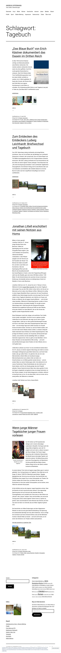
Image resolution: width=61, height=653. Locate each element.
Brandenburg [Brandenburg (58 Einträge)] (35, 583)
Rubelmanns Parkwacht (11, 630)
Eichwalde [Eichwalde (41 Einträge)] (42, 585)
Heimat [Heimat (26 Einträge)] (41, 588)
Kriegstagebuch (29, 121)
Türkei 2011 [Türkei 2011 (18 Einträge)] (33, 596)
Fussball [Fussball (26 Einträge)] (36, 587)
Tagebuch (22, 123)
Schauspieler (42, 553)
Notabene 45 (40, 121)
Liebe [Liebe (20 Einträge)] (37, 591)
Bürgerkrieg (30, 412)
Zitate (42, 14)
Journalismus (15, 414)
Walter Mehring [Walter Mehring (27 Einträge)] (45, 596)
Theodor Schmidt (20, 554)
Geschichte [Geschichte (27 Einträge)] (50, 587)
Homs (34, 412)
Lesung (28, 553)
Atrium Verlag (37, 119)
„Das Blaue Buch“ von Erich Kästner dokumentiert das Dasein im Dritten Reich (29, 52)
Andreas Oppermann (13, 5)
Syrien (32, 414)
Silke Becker (45, 121)
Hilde (25, 553)
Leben (41, 11)
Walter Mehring (19, 14)
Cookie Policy (4, 650)
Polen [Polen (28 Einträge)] (33, 594)
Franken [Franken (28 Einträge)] (48, 585)
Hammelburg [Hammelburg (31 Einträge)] (34, 588)
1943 (25, 119)
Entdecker (19, 209)
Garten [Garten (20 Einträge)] (43, 587)
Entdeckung (24, 209)
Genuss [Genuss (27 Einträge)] (46, 587)
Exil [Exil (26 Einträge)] (45, 585)
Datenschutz (36, 14)
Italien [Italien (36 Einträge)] (47, 588)
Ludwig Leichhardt (40, 209)
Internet (36, 11)
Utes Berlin (8, 636)
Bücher (23, 11)
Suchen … (8, 578)
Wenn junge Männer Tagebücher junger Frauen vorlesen (28, 431)
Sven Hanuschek (15, 123)
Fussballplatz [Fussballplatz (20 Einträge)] (40, 587)
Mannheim (32, 553)
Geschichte (30, 11)
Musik (52, 11)
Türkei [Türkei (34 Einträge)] (52, 594)
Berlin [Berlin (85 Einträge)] (46, 581)
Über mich (48, 14)
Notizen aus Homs (26, 414)
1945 (27, 119)
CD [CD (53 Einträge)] (44, 583)
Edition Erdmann (15, 207)
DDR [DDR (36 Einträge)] (46, 583)
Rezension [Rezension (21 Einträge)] (36, 594)
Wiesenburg (46, 211)
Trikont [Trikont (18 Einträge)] (50, 594)
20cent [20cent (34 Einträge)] (33, 581)
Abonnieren (37, 614)
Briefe (27, 206)
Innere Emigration (22, 121)
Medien (47, 11)
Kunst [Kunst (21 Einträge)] (35, 591)
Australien (23, 206)
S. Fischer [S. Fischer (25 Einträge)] (45, 594)
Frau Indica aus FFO (10, 628)
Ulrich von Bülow (27, 123)
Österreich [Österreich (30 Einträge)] (50, 596)
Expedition (33, 209)
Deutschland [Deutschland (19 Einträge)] (49, 583)
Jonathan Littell (39, 412)
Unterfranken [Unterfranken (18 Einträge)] (40, 596)
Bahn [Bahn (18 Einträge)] (43, 581)
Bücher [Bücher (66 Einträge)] (41, 583)
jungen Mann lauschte (28, 287)
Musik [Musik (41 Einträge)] (46, 591)
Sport (12, 14)
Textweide (8, 634)
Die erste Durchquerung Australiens (39, 206)
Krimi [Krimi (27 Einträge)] (33, 591)
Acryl (14, 11)
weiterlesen (15, 93)
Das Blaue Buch (43, 119)
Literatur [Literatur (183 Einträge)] (41, 591)
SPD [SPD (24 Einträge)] (48, 594)
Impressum (28, 14)
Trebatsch (25, 211)
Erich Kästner (15, 121)
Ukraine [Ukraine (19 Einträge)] (37, 596)
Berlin (22, 553)
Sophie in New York (10, 632)
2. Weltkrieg (31, 119)
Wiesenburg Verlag (16, 212)
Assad (22, 412)
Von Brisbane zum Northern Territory (35, 211)
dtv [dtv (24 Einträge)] (39, 585)
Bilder (18, 11)
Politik (7, 14)
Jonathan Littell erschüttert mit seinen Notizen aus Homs (29, 230)
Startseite (8, 11)
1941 (22, 119)
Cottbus (30, 206)
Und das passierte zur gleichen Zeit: (21, 522)
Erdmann (29, 209)
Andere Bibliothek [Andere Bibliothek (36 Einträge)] (39, 581)
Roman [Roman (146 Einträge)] (40, 594)
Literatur (35, 121)
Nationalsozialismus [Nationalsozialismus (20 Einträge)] (51, 591)
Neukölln (37, 553)
